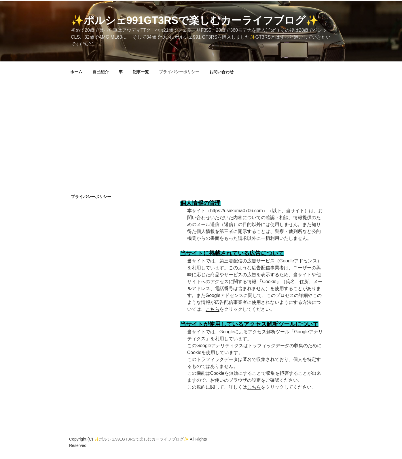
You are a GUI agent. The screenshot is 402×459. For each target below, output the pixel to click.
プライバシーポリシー (179, 71)
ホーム (76, 71)
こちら (212, 309)
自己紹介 (100, 71)
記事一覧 (141, 71)
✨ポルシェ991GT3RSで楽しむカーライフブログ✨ (194, 20)
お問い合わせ (221, 71)
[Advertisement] (201, 125)
